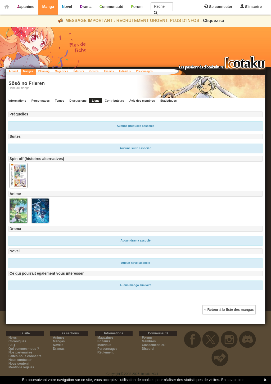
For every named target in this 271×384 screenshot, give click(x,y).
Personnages (144, 71)
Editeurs (103, 341)
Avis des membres (142, 100)
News (12, 337)
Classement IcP (153, 345)
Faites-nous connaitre (25, 356)
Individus (125, 71)
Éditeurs (79, 71)
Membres (149, 341)
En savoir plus (233, 380)
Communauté (111, 7)
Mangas (28, 71)
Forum (137, 7)
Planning (43, 71)
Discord (148, 349)
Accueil (13, 71)
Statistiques (168, 100)
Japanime (25, 7)
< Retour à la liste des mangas (229, 310)
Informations (17, 100)
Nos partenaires (20, 352)
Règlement (105, 352)
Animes (58, 337)
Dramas (59, 349)
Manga (48, 7)
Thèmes (109, 71)
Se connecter (218, 7)
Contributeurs (114, 100)
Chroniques (17, 341)
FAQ (11, 345)
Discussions (78, 100)
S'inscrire (251, 6)
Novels (58, 345)
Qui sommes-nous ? (23, 349)
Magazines (61, 71)
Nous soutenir (19, 363)
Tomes (59, 100)
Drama (86, 7)
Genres (93, 71)
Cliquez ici (213, 20)
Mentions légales (21, 367)
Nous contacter (19, 360)
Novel (67, 7)
